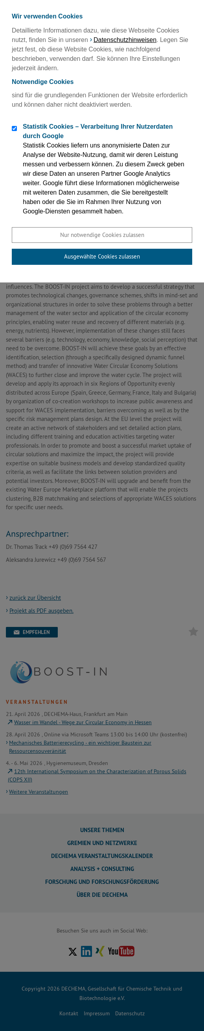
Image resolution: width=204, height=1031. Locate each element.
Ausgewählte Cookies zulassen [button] (102, 256)
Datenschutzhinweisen (125, 39)
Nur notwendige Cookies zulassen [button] (102, 235)
